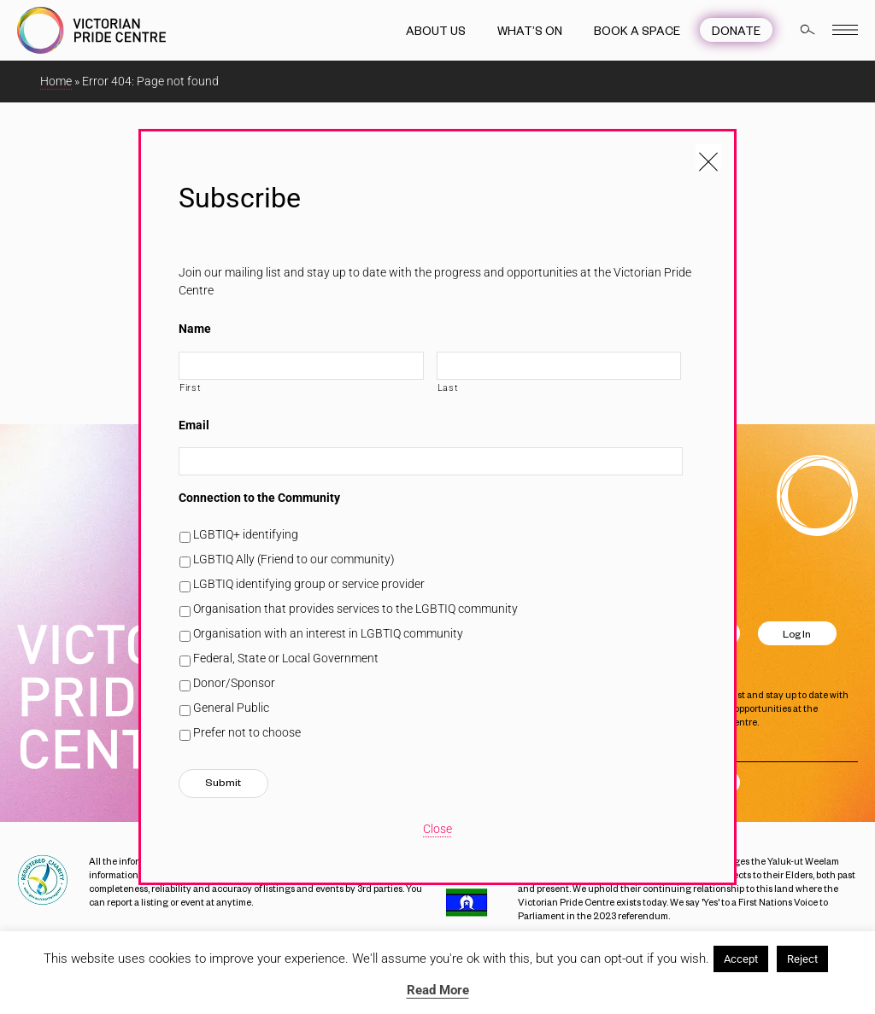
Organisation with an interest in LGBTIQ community (328, 633)
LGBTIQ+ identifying (245, 534)
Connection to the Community (259, 497)
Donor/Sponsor (234, 683)
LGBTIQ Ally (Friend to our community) (294, 559)
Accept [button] (741, 959)
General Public (231, 707)
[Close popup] (708, 157)
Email (194, 425)
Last (448, 387)
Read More (438, 990)
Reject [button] (802, 959)
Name (195, 328)
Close (437, 829)
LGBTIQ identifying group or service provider (309, 584)
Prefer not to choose (247, 732)
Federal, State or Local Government (286, 658)
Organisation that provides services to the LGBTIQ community (355, 608)
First (190, 387)
